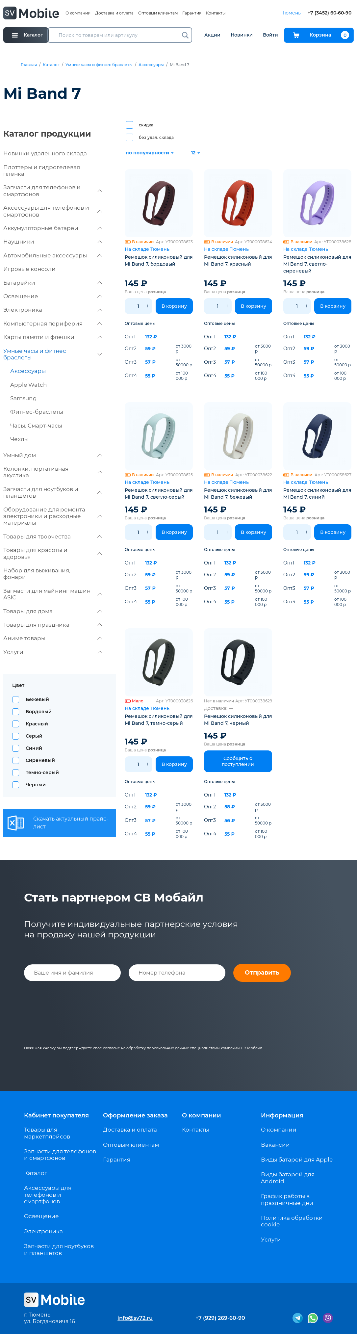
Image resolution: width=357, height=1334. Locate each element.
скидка (146, 124)
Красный (37, 724)
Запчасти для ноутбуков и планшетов (52, 492)
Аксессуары (151, 65)
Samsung (23, 398)
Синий (34, 748)
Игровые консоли (29, 269)
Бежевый (37, 699)
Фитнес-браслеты (36, 411)
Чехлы (19, 439)
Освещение (52, 296)
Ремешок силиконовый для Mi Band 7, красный (238, 260)
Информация (282, 1115)
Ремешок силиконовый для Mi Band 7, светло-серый (159, 493)
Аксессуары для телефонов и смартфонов (52, 211)
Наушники (52, 241)
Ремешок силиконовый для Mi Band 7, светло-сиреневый (317, 264)
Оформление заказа (135, 1115)
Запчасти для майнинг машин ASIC (52, 594)
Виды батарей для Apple (297, 1159)
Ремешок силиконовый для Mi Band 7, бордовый (159, 260)
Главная (29, 65)
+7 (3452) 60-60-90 (329, 13)
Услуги (52, 652)
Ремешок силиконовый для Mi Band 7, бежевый (238, 493)
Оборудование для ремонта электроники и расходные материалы (52, 516)
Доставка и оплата (114, 13)
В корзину (174, 306)
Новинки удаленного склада (45, 153)
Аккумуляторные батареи (52, 228)
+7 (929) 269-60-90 (220, 1318)
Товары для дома (52, 611)
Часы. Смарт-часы (36, 425)
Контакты (215, 13)
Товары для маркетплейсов (47, 1132)
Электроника (52, 309)
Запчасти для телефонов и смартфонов (52, 190)
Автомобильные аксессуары (52, 255)
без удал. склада (156, 137)
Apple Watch (28, 384)
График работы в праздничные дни (287, 1199)
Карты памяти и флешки (52, 337)
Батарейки (52, 282)
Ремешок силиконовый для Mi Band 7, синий (317, 493)
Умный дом (52, 455)
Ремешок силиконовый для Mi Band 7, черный (238, 719)
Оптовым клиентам (158, 13)
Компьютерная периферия (52, 323)
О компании (77, 13)
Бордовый (39, 712)
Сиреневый (40, 760)
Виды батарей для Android (288, 1177)
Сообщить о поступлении (238, 761)
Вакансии (275, 1144)
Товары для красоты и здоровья (52, 553)
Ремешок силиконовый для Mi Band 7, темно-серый (159, 719)
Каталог (51, 65)
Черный (36, 785)
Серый (34, 736)
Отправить (262, 972)
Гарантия (191, 13)
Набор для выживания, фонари (36, 573)
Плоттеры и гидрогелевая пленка (41, 170)
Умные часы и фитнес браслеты (99, 65)
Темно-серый (42, 772)
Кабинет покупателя (56, 1115)
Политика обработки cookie (292, 1221)
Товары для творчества (52, 536)
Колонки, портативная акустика (52, 472)
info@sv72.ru (135, 1318)
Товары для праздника (52, 624)
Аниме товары (52, 638)
